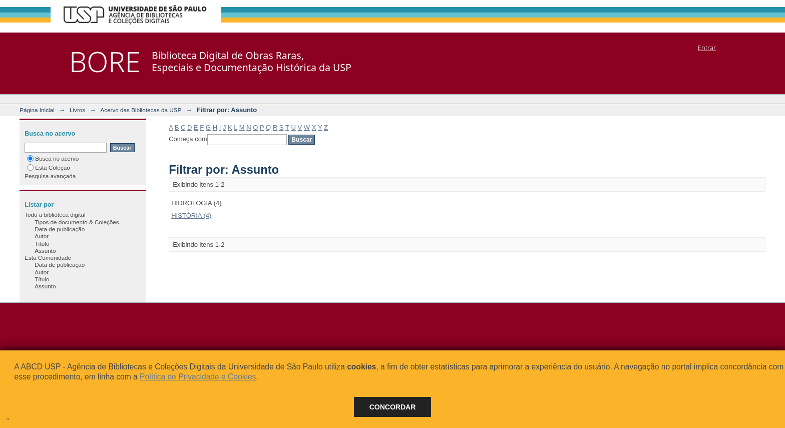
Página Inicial (37, 110)
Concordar (392, 407)
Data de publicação (60, 229)
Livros (77, 110)
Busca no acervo (53, 158)
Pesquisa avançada (50, 176)
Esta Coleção (48, 167)
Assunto (45, 250)
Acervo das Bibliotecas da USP (140, 110)
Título (42, 243)
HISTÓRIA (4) (191, 215)
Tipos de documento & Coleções (77, 222)
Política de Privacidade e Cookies (198, 376)
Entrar (707, 47)
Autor (42, 236)
